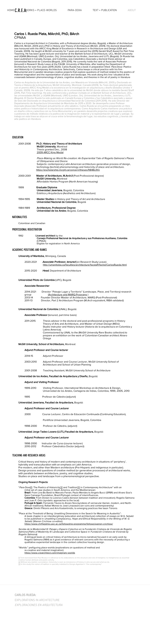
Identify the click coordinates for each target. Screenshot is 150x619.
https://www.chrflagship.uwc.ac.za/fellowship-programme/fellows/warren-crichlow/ (68, 524)
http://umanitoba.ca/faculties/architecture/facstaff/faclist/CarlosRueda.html (85, 264)
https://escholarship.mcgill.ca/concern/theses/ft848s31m (68, 169)
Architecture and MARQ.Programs (68, 294)
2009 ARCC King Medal (50, 152)
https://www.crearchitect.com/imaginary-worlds (49, 552)
